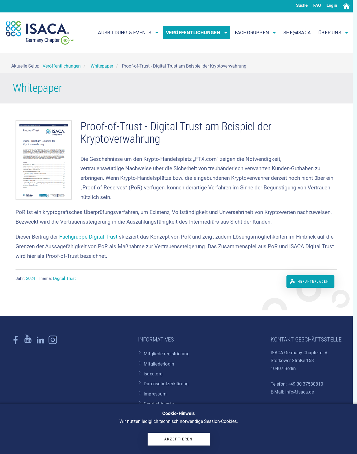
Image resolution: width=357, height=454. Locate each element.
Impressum (155, 394)
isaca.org (153, 374)
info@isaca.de (299, 392)
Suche (302, 5)
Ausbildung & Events (128, 32)
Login (332, 5)
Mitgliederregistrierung (167, 353)
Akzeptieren (178, 439)
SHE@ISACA (297, 32)
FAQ (317, 5)
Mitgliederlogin (159, 364)
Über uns (333, 32)
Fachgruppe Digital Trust (88, 237)
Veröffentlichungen (196, 32)
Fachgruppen (255, 32)
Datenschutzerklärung (166, 383)
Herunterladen (313, 282)
